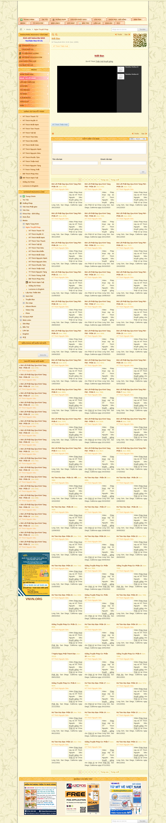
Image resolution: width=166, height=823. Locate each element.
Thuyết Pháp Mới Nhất (34, 361)
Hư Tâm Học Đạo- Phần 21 (62, 595)
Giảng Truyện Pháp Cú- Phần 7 (97, 742)
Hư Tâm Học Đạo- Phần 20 (127, 595)
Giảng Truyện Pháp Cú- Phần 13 (129, 566)
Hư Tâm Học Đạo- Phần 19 (95, 624)
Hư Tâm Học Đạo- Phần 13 (127, 712)
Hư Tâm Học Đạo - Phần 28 (62, 507)
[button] (28, 19)
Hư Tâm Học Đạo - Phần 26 (127, 507)
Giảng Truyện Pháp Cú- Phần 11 (64, 624)
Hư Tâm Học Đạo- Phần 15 (62, 712)
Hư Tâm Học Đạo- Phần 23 (127, 536)
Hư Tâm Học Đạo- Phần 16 (127, 683)
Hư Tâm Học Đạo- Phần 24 (95, 536)
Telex (138, 139)
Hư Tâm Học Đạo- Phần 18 (127, 624)
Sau (126, 34)
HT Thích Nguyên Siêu (27, 371)
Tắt (132, 139)
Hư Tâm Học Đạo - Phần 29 (127, 478)
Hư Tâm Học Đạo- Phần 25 (62, 536)
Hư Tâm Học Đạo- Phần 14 (95, 712)
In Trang (53, 133)
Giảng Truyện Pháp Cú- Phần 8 (64, 683)
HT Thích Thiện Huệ (60, 46)
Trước (119, 34)
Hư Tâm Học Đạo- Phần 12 (62, 742)
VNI (144, 139)
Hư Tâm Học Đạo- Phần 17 (95, 683)
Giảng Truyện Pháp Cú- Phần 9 (129, 654)
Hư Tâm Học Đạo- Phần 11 (127, 742)
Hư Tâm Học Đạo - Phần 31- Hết (64, 478)
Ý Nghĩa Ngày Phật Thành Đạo (64, 654)
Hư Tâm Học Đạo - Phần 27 (95, 507)
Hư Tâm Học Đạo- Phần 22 (62, 566)
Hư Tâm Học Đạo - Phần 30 (95, 478)
